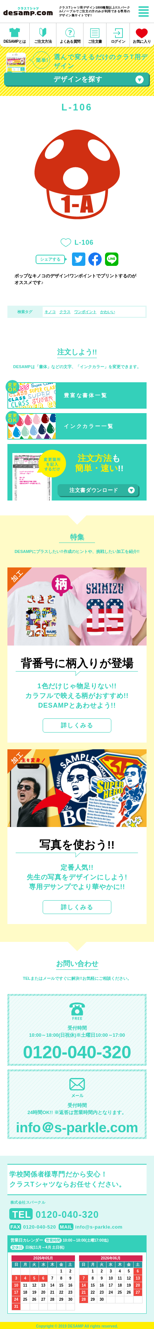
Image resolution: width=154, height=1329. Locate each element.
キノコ (50, 312)
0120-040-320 (77, 1052)
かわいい (107, 312)
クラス (65, 312)
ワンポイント (85, 312)
